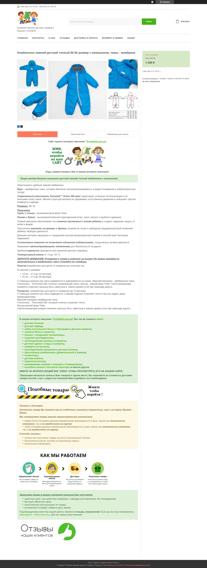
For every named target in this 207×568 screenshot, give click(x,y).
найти (99, 319)
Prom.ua (116, 563)
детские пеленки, (34, 323)
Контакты (38, 38)
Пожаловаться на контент (113, 565)
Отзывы (65, 38)
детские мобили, (33, 358)
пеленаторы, (31, 355)
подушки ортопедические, (39, 338)
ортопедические (34, 341)
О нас (51, 38)
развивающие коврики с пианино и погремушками (53, 364)
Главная (22, 38)
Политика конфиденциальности (137, 565)
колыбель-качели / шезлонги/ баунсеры (47, 367)
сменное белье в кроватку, (39, 332)
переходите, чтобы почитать (35, 514)
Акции (131, 38)
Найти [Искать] (149, 21)
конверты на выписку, (37, 346)
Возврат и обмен (112, 38)
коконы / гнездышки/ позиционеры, (44, 335)
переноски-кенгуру (35, 361)
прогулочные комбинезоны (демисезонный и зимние (54, 352)
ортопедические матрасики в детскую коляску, (51, 349)
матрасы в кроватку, (55, 341)
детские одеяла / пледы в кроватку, (44, 343)
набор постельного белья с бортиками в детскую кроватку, (58, 329)
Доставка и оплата (86, 38)
